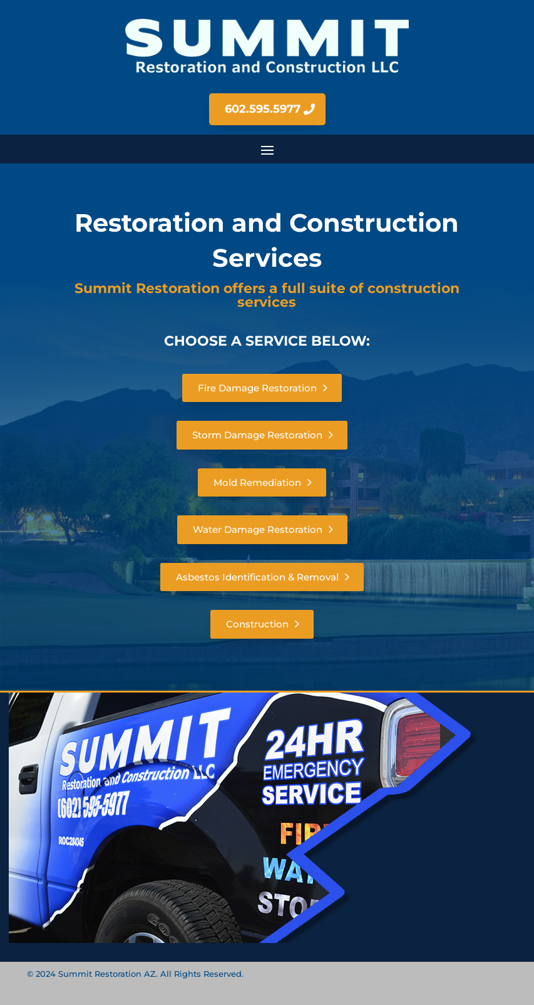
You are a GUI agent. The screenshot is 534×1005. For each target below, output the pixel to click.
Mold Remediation (257, 482)
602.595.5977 (262, 109)
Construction (257, 624)
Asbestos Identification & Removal (257, 577)
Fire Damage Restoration (257, 388)
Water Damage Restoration (257, 529)
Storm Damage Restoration (257, 435)
